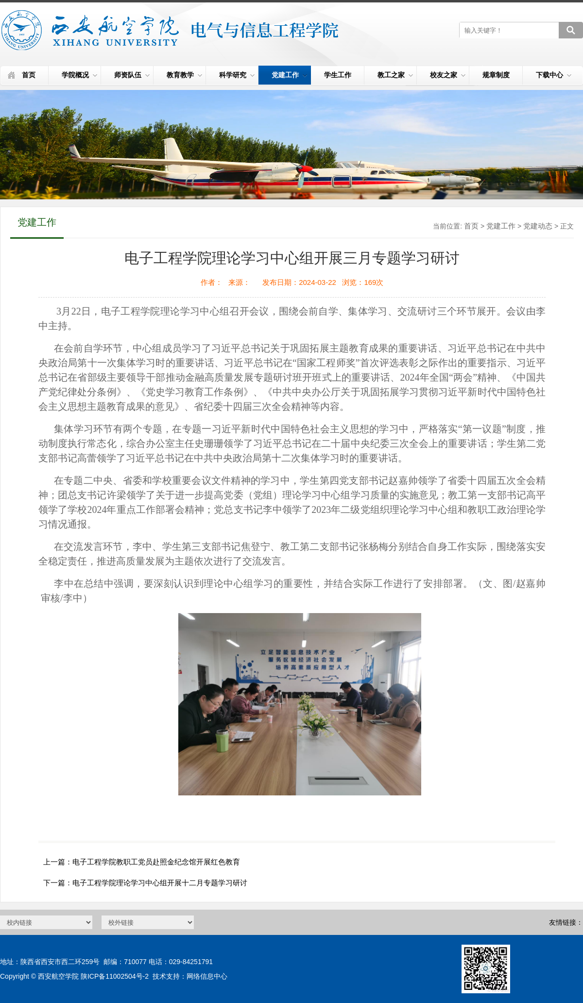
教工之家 (395, 75)
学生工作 (337, 75)
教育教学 (184, 75)
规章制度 (496, 75)
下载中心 (553, 75)
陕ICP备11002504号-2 (115, 976)
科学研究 (237, 75)
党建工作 (289, 75)
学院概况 (79, 75)
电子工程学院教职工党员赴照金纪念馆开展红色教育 (156, 862)
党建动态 (537, 226)
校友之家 (447, 75)
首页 (28, 75)
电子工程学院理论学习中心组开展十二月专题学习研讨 (159, 883)
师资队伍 (132, 75)
